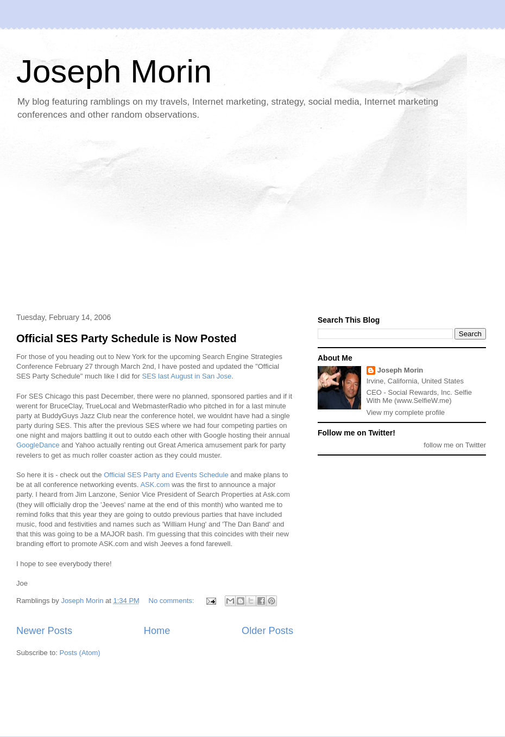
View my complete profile (406, 412)
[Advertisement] (173, 217)
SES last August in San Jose (187, 376)
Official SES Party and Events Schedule (166, 475)
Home (157, 630)
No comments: (172, 601)
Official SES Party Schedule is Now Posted (126, 338)
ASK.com (154, 484)
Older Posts (267, 630)
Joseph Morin (114, 71)
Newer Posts (44, 630)
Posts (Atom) (80, 653)
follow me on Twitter (455, 445)
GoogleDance (38, 445)
